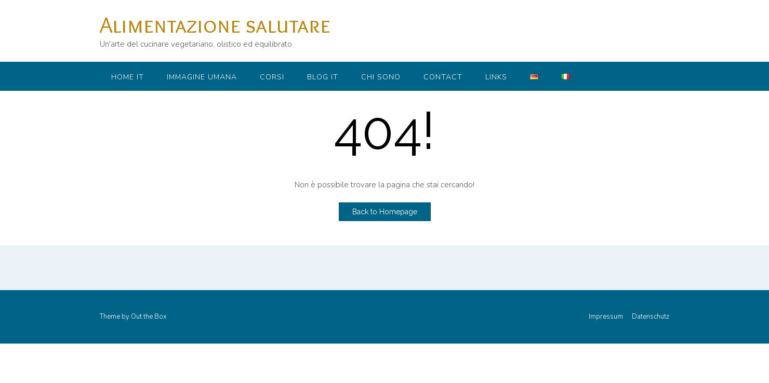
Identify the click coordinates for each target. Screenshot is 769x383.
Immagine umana (202, 77)
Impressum (606, 316)
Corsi (272, 77)
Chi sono (381, 77)
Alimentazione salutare (215, 24)
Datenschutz (650, 316)
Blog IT (322, 77)
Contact (442, 77)
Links (496, 77)
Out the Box (149, 316)
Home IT (127, 77)
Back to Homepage (384, 212)
